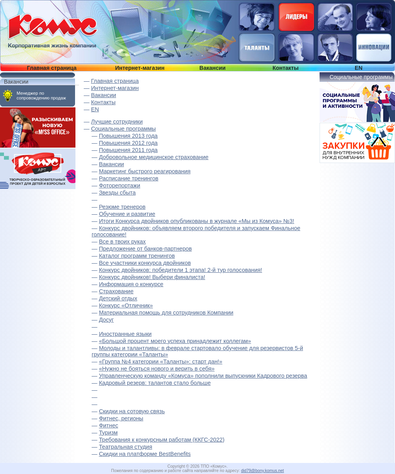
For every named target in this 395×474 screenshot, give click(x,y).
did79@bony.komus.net (262, 470)
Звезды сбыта (117, 192)
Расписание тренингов (128, 178)
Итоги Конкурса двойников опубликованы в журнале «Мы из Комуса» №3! (196, 221)
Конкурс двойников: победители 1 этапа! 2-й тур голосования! (180, 270)
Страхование (116, 291)
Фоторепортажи (119, 185)
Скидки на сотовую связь (132, 411)
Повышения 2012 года (128, 143)
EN (358, 68)
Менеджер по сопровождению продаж (41, 95)
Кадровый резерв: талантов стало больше (155, 383)
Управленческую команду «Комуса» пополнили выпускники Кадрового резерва (203, 376)
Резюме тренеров (122, 207)
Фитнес (108, 425)
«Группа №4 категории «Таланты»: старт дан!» (160, 361)
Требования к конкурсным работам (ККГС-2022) (161, 440)
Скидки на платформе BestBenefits (144, 454)
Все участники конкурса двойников (145, 263)
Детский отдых (118, 298)
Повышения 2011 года (128, 150)
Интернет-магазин (139, 68)
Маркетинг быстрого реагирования (144, 171)
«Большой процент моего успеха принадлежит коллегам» (175, 341)
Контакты (286, 68)
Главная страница (51, 68)
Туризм (108, 432)
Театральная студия (125, 447)
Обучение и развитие (127, 214)
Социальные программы (123, 129)
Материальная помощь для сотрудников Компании (166, 312)
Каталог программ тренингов (137, 256)
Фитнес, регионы (121, 418)
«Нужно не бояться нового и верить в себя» (156, 368)
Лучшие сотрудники (117, 121)
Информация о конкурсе (131, 284)
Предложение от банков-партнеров (145, 248)
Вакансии (212, 68)
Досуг (106, 320)
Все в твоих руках (122, 241)
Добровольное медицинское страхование (153, 157)
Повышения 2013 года (128, 136)
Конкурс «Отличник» (126, 305)
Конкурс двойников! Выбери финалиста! (152, 277)
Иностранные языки (125, 334)
